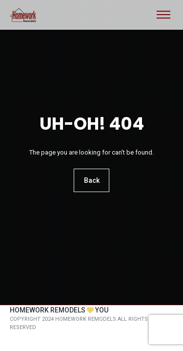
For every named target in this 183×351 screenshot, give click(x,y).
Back (92, 181)
